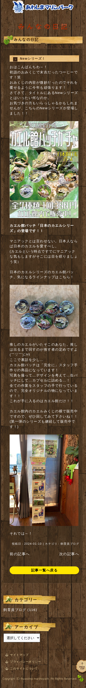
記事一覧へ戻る (44, 570)
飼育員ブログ (70, 543)
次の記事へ (69, 554)
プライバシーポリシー (25, 661)
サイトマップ (19, 654)
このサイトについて (24, 668)
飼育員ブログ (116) (20, 610)
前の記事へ (20, 554)
